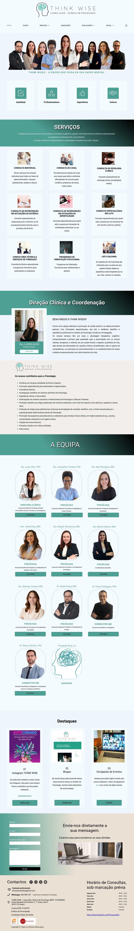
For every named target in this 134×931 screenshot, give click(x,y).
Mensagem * (14, 849)
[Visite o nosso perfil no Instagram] (36, 882)
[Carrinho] (126, 25)
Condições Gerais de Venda (22, 915)
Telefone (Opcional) (17, 840)
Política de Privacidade (20, 911)
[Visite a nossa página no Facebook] (31, 882)
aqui (97, 785)
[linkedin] (40, 882)
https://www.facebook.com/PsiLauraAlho (103, 915)
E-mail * (12, 831)
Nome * (12, 822)
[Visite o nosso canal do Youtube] (45, 882)
